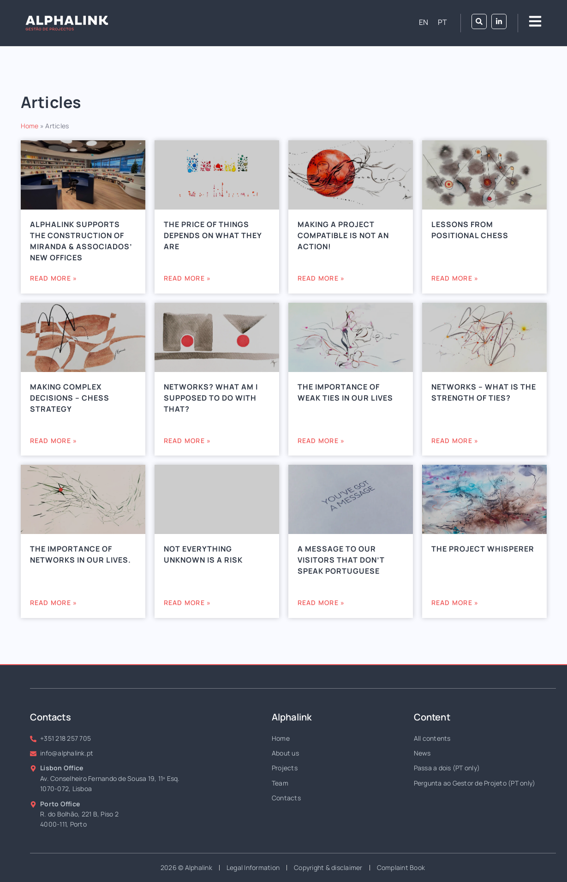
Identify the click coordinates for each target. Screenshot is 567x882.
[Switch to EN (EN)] (423, 22)
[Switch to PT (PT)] (442, 22)
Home (30, 125)
